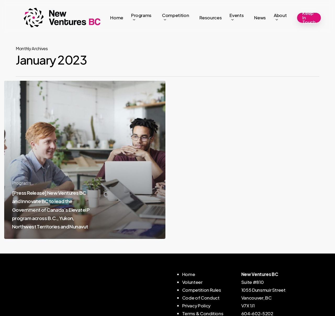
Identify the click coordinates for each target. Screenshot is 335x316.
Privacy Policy (196, 305)
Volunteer (192, 282)
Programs (21, 183)
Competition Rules (201, 290)
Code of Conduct (201, 298)
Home (188, 274)
